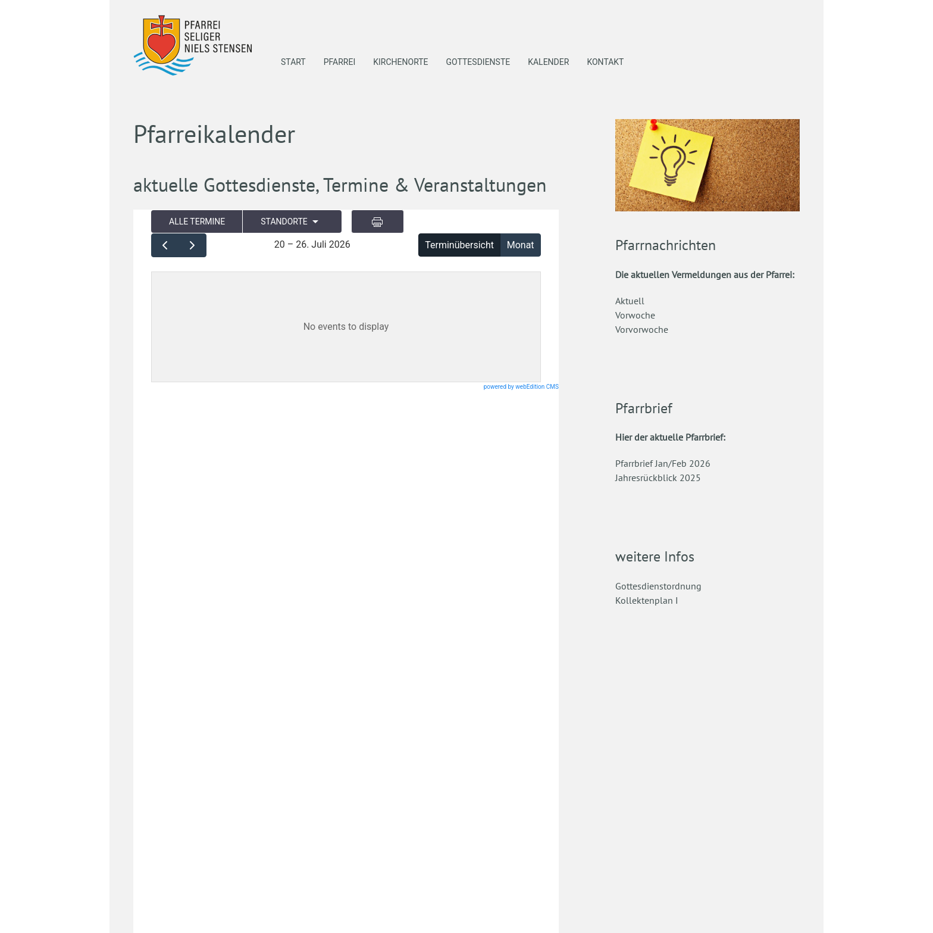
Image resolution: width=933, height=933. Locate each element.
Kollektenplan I (646, 600)
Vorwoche (635, 315)
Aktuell (629, 301)
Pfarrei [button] (340, 62)
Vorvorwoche (641, 329)
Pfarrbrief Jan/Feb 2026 (662, 463)
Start (293, 62)
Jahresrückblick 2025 (658, 477)
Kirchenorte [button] (400, 62)
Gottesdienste (478, 62)
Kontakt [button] (605, 62)
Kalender (548, 62)
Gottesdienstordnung (658, 586)
